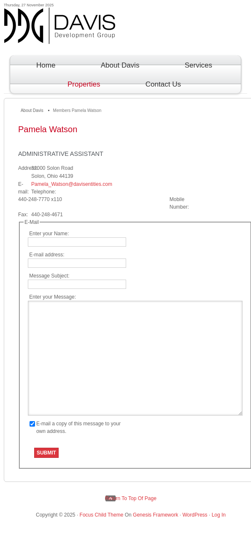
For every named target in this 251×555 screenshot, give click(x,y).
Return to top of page (131, 498)
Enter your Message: (52, 297)
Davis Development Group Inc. (126, 33)
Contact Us (159, 84)
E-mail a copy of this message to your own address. (78, 427)
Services (194, 65)
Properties (80, 84)
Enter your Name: (48, 234)
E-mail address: (46, 255)
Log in (219, 515)
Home (45, 65)
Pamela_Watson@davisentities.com (71, 184)
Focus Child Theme (102, 515)
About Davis (116, 65)
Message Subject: (49, 276)
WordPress (194, 515)
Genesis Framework (155, 515)
